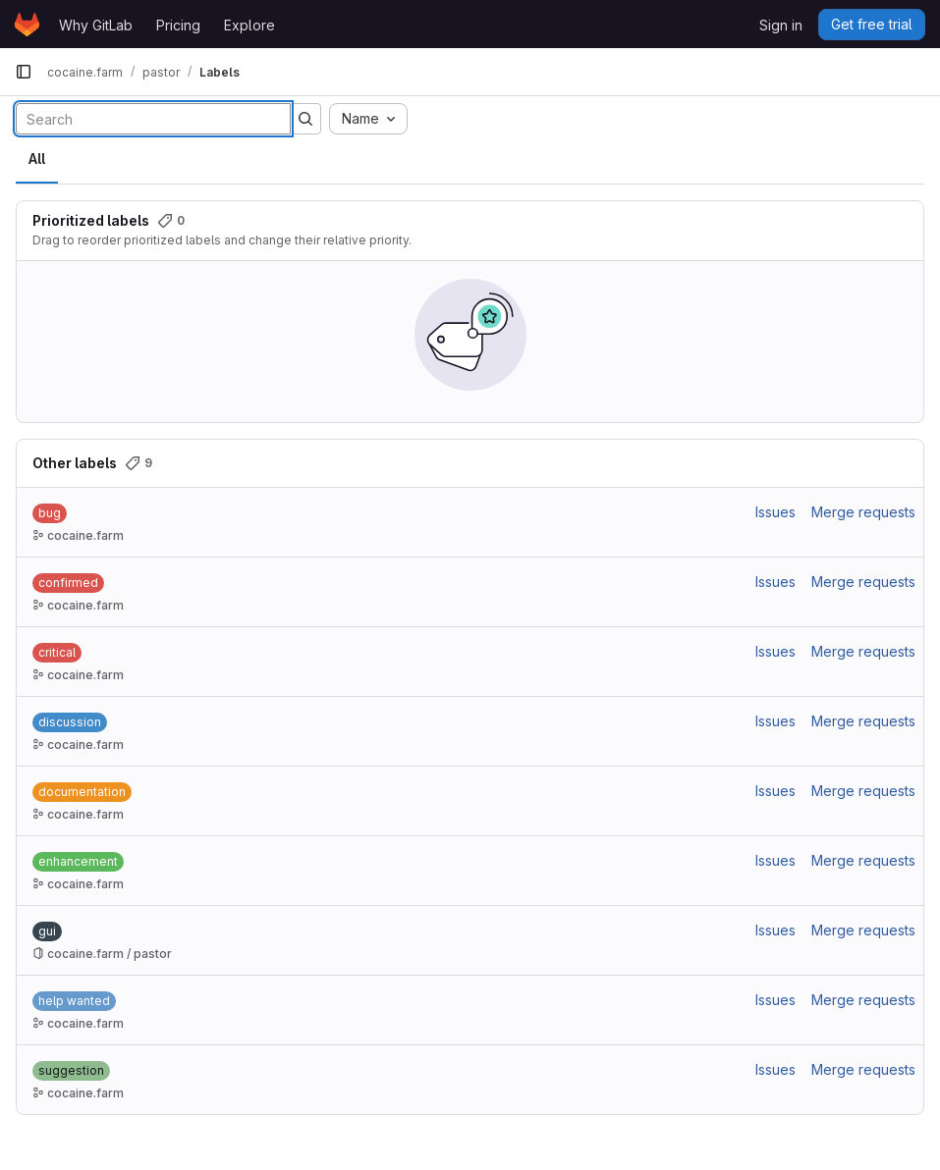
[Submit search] (305, 118)
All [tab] (36, 158)
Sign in (780, 25)
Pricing (178, 25)
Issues (775, 512)
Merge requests (863, 512)
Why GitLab (96, 25)
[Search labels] (153, 118)
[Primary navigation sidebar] (23, 71)
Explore (249, 25)
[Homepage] (27, 24)
